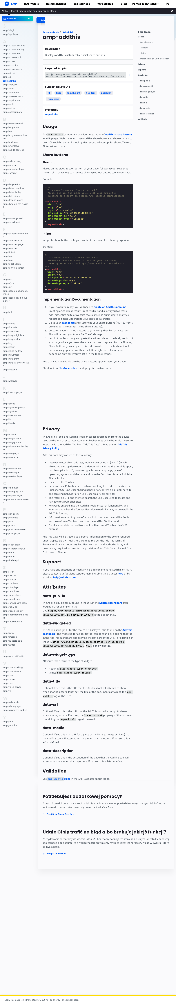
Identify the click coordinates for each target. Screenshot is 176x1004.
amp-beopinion (11, 127)
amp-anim (8, 88)
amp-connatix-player (13, 169)
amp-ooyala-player (12, 495)
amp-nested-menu (12, 468)
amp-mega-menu (12, 438)
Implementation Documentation (154, 58)
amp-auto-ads (10, 108)
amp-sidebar (9, 579)
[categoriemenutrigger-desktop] (51, 20)
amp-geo (7, 279)
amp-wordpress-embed (15, 709)
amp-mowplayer (11, 453)
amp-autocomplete (12, 111)
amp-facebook (10, 248)
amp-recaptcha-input (14, 548)
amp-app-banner (12, 100)
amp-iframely (10, 327)
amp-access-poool (12, 53)
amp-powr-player (12, 533)
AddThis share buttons (118, 134)
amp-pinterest (10, 517)
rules (58, 778)
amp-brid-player (11, 142)
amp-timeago (10, 636)
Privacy (141, 64)
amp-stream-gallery (13, 610)
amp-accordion (10, 65)
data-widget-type (147, 91)
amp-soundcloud (11, 599)
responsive (53, 98)
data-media (145, 108)
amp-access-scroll (12, 57)
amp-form (8, 260)
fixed (59, 92)
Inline (143, 53)
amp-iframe (9, 323)
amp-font (8, 256)
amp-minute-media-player (15, 448)
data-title (144, 97)
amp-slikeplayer (11, 587)
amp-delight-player (13, 199)
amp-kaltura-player (13, 392)
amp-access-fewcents (14, 45)
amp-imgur (9, 346)
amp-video (8, 675)
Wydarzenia (106, 4)
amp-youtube (10, 725)
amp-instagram (11, 358)
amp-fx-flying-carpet (13, 267)
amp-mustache (10, 457)
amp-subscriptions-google (15, 616)
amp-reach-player (12, 544)
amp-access (9, 61)
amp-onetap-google (13, 491)
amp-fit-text (9, 252)
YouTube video (68, 368)
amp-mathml (9, 434)
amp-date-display (12, 192)
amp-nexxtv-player (12, 476)
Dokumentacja (57, 4)
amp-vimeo (9, 679)
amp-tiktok (8, 632)
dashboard (68, 322)
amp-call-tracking (12, 161)
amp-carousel (10, 165)
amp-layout (9, 403)
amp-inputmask (11, 354)
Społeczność (82, 4)
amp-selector (9, 575)
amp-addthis (9, 80)
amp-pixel (8, 521)
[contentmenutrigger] (154, 32)
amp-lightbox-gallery (14, 407)
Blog (124, 4)
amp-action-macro (12, 69)
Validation (143, 119)
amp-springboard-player (15, 602)
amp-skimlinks (10, 583)
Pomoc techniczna (145, 4)
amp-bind (8, 131)
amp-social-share (12, 595)
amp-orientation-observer (16, 501)
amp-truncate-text (12, 640)
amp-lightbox (10, 411)
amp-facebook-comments (15, 235)
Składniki (67, 32)
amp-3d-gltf (9, 30)
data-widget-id (146, 86)
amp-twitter (9, 644)
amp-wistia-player (12, 706)
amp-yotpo (8, 721)
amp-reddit (9, 552)
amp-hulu (8, 312)
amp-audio (8, 104)
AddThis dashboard (110, 602)
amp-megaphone (12, 442)
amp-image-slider (12, 339)
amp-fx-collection (12, 263)
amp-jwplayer (10, 380)
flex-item (90, 92)
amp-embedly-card (13, 218)
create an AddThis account (110, 307)
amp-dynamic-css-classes (15, 205)
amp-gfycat (9, 283)
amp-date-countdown (14, 188)
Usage (141, 36)
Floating (145, 47)
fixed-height (73, 92)
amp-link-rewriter (12, 415)
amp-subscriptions (12, 621)
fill (49, 92)
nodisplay (106, 92)
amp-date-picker (11, 196)
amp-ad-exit (9, 73)
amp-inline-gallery (12, 350)
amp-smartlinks (11, 591)
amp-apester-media (13, 96)
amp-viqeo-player (12, 686)
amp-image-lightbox (13, 335)
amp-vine (8, 683)
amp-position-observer (14, 529)
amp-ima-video (10, 331)
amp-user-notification (14, 656)
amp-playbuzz (10, 525)
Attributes (143, 75)
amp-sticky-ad (10, 606)
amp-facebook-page (13, 244)
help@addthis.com (64, 577)
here (120, 573)
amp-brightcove (11, 145)
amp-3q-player (10, 34)
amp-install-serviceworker (16, 364)
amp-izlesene (10, 369)
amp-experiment (11, 222)
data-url (143, 102)
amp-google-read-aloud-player (15, 299)
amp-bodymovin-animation (15, 137)
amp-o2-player (10, 487)
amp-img (7, 343)
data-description (147, 113)
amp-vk (7, 690)
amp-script (8, 571)
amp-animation (11, 92)
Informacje (32, 4)
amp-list (7, 419)
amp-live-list (9, 423)
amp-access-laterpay (13, 49)
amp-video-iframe (12, 671)
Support (142, 69)
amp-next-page (11, 472)
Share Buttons (146, 42)
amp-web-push (11, 702)
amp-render (9, 556)
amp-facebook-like (12, 240)
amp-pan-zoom (11, 513)
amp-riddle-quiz (11, 560)
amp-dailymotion (11, 184)
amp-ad (7, 76)
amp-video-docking (13, 667)
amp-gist (7, 286)
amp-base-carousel (13, 123)
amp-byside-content (13, 149)
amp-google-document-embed (16, 292)
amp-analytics (10, 84)
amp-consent (9, 172)
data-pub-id (145, 80)
